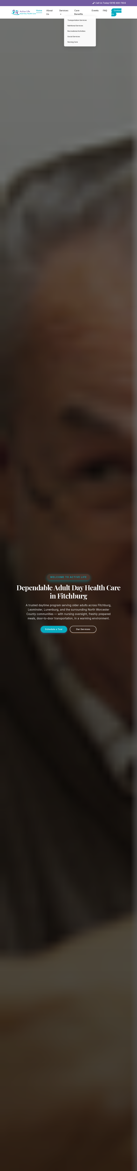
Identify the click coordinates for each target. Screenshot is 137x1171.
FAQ (104, 10)
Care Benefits (78, 12)
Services (63, 12)
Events (94, 10)
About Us (49, 12)
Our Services (83, 630)
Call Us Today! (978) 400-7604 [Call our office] (109, 3)
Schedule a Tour (54, 630)
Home (39, 10)
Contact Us (116, 12)
